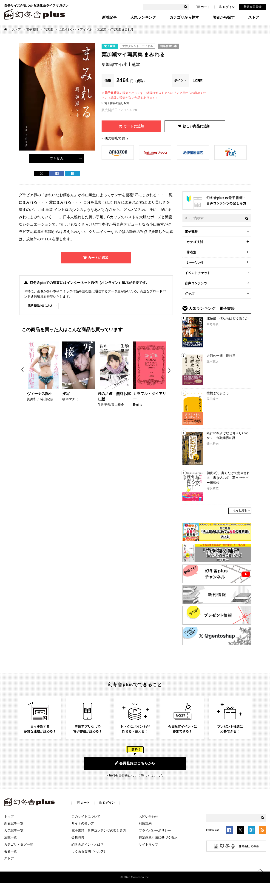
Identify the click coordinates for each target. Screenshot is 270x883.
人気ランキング (143, 17)
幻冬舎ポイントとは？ (87, 844)
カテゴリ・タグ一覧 (18, 844)
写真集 (49, 29)
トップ (9, 816)
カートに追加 (133, 126)
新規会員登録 (252, 6)
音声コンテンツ (196, 283)
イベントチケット (197, 273)
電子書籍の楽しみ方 (116, 103)
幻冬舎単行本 (168, 46)
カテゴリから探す (184, 17)
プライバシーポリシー (155, 830)
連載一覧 (10, 837)
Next (170, 370)
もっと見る (240, 510)
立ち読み (57, 158)
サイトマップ (148, 844)
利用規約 (145, 823)
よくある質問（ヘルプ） (89, 851)
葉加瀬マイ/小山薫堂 (121, 64)
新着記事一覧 (13, 823)
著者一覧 (10, 851)
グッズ (189, 293)
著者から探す (224, 17)
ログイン (227, 7)
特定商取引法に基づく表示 (158, 837)
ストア (253, 17)
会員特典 (77, 837)
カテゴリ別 (195, 242)
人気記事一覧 (13, 830)
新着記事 (109, 17)
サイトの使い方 (82, 823)
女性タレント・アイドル (76, 29)
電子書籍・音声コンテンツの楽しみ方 (98, 830)
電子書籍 (32, 29)
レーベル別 (195, 262)
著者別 (191, 252)
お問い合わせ (148, 816)
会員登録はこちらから (135, 763)
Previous (23, 370)
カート (203, 7)
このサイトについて (85, 816)
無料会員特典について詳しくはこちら (136, 775)
